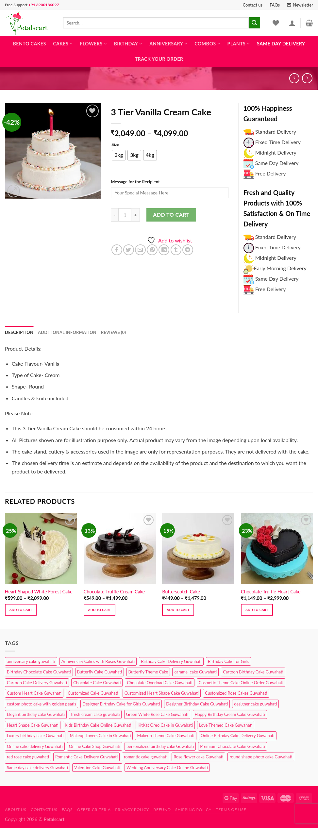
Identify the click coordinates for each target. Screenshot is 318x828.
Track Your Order (159, 59)
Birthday (128, 44)
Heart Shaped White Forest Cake (39, 591)
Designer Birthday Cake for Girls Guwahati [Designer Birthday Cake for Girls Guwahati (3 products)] (121, 703)
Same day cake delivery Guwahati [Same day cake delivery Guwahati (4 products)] (37, 767)
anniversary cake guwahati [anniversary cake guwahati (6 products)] (31, 661)
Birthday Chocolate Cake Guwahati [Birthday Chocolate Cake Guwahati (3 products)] (39, 671)
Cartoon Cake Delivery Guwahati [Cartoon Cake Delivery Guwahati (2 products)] (37, 682)
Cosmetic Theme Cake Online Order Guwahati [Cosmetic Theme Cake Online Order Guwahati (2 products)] (241, 682)
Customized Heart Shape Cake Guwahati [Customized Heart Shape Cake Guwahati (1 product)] (162, 693)
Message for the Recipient (135, 181)
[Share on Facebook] (116, 249)
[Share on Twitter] (128, 249)
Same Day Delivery (281, 43)
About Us (15, 809)
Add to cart (171, 214)
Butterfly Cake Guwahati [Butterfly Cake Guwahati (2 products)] (99, 671)
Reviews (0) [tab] (113, 332)
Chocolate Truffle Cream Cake (114, 591)
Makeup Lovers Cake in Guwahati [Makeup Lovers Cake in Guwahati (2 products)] (100, 735)
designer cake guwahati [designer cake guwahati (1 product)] (255, 703)
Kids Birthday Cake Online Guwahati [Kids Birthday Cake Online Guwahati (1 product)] (98, 725)
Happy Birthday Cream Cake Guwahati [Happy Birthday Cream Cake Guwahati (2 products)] (230, 714)
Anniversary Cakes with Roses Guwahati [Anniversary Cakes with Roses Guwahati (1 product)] (98, 661)
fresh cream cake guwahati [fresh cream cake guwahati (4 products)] (95, 714)
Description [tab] (19, 332)
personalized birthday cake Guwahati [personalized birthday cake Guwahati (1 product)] (160, 746)
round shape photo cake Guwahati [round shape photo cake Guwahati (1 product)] (260, 756)
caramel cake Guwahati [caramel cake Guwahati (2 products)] (195, 671)
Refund (162, 809)
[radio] (118, 155)
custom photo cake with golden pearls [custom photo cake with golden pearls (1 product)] (41, 703)
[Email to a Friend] (140, 249)
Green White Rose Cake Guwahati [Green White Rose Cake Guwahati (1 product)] (157, 714)
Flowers (93, 44)
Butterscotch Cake (181, 591)
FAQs (275, 5)
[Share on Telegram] (187, 249)
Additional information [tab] (67, 332)
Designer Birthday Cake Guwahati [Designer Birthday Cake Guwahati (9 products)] (197, 703)
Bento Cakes (29, 43)
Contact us (252, 5)
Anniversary (168, 44)
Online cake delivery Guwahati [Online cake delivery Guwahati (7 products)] (35, 746)
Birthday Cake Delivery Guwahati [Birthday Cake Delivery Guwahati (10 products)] (171, 661)
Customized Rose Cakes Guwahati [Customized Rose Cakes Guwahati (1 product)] (236, 693)
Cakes (63, 44)
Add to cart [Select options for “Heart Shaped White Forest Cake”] (20, 610)
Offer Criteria (94, 809)
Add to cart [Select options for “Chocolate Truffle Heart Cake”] (256, 610)
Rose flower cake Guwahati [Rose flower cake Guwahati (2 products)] (198, 756)
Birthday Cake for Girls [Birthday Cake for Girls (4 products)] (228, 661)
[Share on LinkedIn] (164, 249)
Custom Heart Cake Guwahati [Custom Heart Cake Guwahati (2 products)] (34, 693)
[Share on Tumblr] (176, 249)
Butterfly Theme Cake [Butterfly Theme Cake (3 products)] (148, 671)
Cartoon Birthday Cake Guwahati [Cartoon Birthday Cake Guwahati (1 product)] (253, 671)
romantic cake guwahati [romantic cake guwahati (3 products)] (145, 756)
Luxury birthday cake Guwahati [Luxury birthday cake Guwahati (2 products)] (35, 735)
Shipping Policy (193, 809)
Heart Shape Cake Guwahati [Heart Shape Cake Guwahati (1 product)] (33, 725)
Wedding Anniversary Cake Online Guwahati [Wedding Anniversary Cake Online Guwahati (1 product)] (167, 767)
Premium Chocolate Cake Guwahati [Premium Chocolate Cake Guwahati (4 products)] (232, 746)
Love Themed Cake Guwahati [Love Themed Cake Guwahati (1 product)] (225, 725)
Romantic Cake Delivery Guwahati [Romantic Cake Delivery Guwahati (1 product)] (86, 756)
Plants (238, 44)
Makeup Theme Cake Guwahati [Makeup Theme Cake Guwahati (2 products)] (165, 735)
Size (115, 144)
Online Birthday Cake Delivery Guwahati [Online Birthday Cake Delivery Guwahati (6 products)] (238, 735)
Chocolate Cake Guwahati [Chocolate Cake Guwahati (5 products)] (97, 682)
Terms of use (231, 809)
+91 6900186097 (43, 4)
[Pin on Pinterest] (152, 249)
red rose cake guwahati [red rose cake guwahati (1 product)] (28, 756)
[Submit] (254, 22)
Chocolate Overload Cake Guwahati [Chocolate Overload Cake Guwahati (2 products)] (159, 682)
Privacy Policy (132, 809)
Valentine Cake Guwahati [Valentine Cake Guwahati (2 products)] (97, 767)
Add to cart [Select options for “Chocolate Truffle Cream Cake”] (99, 610)
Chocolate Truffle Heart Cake (270, 591)
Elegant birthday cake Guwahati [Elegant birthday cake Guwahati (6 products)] (36, 714)
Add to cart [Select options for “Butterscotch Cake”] (178, 610)
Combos (207, 44)
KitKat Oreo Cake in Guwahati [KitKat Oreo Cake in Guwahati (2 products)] (165, 725)
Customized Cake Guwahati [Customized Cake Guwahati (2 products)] (93, 693)
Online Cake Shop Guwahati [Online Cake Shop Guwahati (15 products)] (94, 746)
